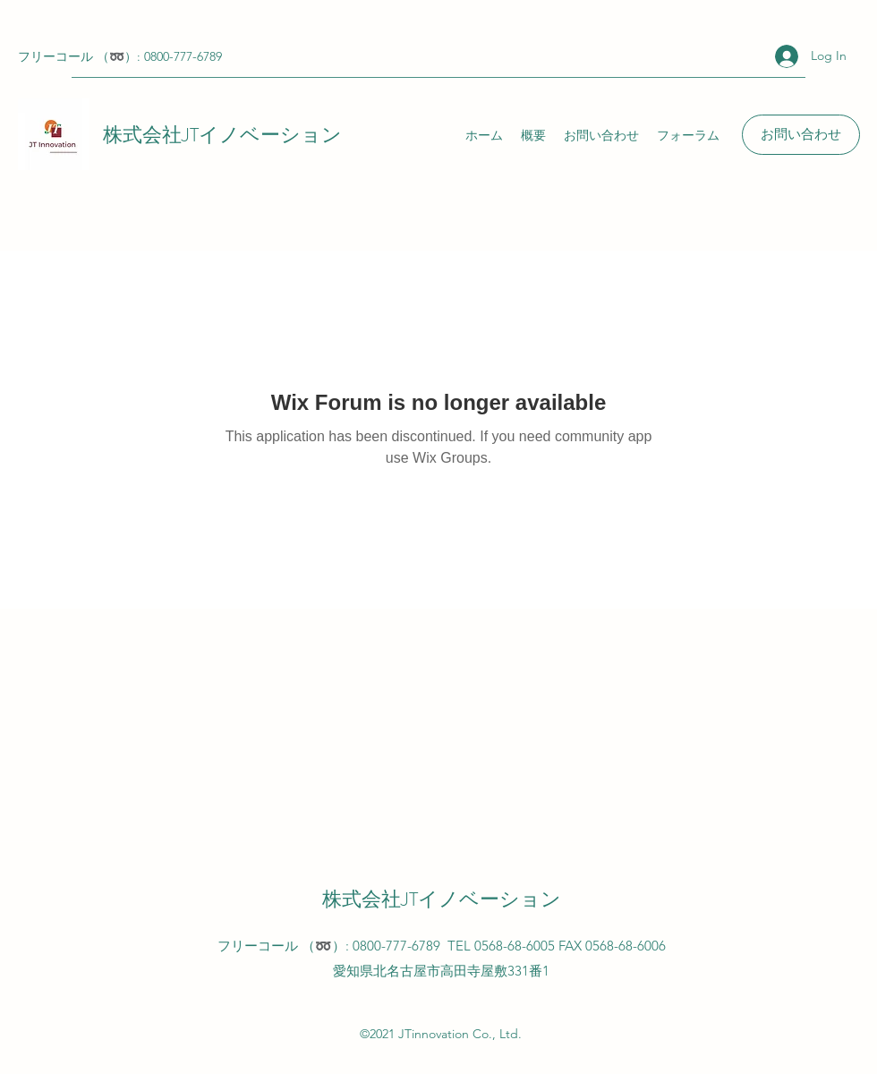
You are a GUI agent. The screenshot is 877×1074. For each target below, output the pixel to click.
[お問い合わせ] (801, 135)
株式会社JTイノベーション (222, 135)
